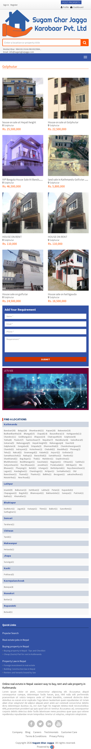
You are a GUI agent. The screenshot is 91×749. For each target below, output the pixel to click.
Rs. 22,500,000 (57, 129)
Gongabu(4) (23, 446)
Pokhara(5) (9, 574)
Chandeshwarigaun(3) (71, 446)
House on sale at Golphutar (63, 122)
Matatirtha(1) (10, 477)
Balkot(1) (53, 508)
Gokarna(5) (9, 443)
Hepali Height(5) (39, 443)
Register (13, 4)
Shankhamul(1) (10, 458)
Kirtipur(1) (49, 471)
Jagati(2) (21, 508)
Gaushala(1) (42, 461)
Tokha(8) (8, 439)
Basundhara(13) (57, 433)
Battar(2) (8, 599)
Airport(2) (55, 452)
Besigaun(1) (59, 474)
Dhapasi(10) (39, 436)
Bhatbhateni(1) (10, 461)
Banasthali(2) (40, 455)
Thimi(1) (43, 508)
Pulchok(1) (79, 493)
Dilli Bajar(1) (71, 465)
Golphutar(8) (70, 436)
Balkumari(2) (20, 490)
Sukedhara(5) (77, 439)
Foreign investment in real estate (19, 665)
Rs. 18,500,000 (57, 301)
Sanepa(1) (66, 493)
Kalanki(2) (43, 452)
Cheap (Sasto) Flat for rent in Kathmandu (23, 654)
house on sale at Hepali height (19, 122)
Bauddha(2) (62, 449)
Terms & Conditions (36, 736)
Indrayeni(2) (21, 449)
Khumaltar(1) (20, 496)
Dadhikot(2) (9, 508)
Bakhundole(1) (52, 493)
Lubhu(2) (45, 490)
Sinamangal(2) (30, 452)
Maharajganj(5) (23, 443)
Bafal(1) (32, 468)
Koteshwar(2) (36, 449)
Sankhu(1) (79, 461)
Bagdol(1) (23, 493)
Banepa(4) (8, 587)
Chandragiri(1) (36, 471)
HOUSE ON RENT (12, 237)
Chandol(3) (9, 449)
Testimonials (51, 732)
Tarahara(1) (9, 524)
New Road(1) (24, 477)
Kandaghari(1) (20, 471)
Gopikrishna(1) (62, 458)
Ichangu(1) (43, 468)
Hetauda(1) (9, 549)
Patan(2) (55, 490)
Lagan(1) (8, 471)
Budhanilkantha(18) (12, 433)
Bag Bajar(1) (25, 458)
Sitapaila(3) (36, 446)
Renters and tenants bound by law (20, 672)
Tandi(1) (7, 536)
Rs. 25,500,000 (11, 129)
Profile (65, 7)
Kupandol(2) (67, 490)
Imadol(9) (8, 490)
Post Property (71, 2)
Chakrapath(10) (55, 436)
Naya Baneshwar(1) (76, 468)
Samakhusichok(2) (12, 455)
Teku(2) (7, 452)
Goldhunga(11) (25, 436)
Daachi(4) (70, 443)
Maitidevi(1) (47, 458)
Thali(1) (36, 458)
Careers (37, 732)
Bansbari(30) (9, 430)
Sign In (6, 4)
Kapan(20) (50, 430)
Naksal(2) (17, 452)
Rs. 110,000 (9, 244)
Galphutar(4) (9, 446)
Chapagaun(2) (10, 493)
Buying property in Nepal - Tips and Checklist (24, 650)
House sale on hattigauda (62, 294)
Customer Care (69, 732)
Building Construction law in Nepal (19, 668)
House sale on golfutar (15, 294)
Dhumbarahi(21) (36, 430)
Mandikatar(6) (61, 439)
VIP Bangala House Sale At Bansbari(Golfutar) (27, 179)
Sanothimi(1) (65, 508)
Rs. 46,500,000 (11, 186)
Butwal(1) (8, 612)
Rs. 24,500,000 (11, 301)
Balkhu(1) (47, 474)
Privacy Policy (56, 736)
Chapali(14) (42, 433)
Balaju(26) (22, 430)
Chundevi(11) (10, 436)
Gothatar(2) (67, 452)
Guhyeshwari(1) (11, 465)
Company (17, 732)
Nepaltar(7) (48, 439)
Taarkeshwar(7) (33, 439)
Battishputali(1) (58, 468)
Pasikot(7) (18, 439)
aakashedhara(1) (75, 474)
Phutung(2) (75, 449)
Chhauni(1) (68, 461)
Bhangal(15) (29, 433)
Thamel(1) (23, 474)
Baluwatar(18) (64, 430)
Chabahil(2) (50, 449)
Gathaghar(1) (10, 511)
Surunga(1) (9, 561)
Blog (27, 732)
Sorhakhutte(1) (64, 471)
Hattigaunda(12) (74, 433)
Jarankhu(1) (42, 465)
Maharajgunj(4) (56, 443)
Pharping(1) (21, 468)
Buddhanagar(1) (27, 461)
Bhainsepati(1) (37, 493)
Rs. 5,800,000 (56, 186)
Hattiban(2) (34, 490)
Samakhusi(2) (55, 455)
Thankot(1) (35, 474)
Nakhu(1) (8, 496)
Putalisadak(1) (57, 465)
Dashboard (76, 7)
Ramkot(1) (68, 455)
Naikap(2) (27, 455)
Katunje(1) (32, 508)
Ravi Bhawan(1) (28, 465)
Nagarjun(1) (55, 461)
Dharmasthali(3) (51, 446)
